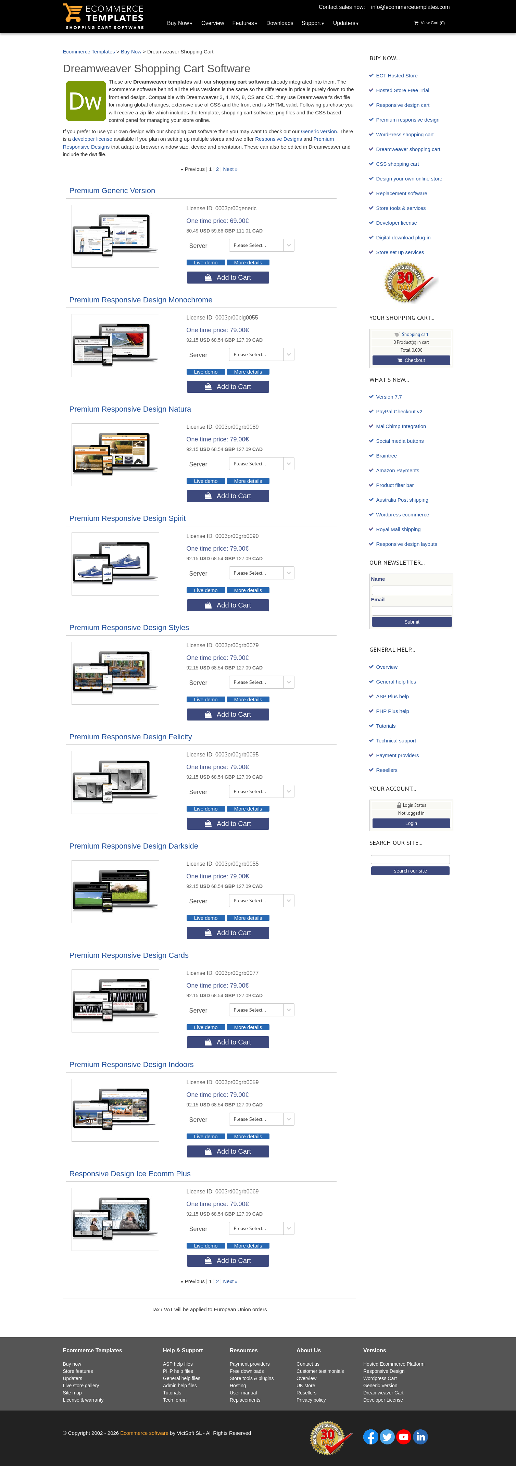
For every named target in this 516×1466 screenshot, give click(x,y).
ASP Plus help (392, 696)
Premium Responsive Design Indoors (132, 1064)
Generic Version (380, 1385)
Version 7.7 (389, 397)
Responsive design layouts (406, 544)
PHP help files (178, 1371)
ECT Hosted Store (397, 75)
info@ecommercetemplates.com (410, 7)
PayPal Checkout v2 (399, 411)
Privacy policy (311, 1400)
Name (378, 579)
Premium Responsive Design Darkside (134, 846)
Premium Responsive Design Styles (129, 627)
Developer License (383, 1400)
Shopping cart (415, 334)
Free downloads (247, 1371)
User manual (243, 1392)
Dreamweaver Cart (383, 1392)
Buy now (72, 1364)
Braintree (386, 456)
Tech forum (175, 1400)
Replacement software (401, 193)
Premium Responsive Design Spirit (128, 518)
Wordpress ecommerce (402, 514)
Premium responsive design (408, 120)
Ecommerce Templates (89, 51)
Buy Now (178, 23)
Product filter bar (395, 485)
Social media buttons (400, 441)
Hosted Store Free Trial (402, 90)
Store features (78, 1371)
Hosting (238, 1385)
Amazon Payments (397, 470)
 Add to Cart (228, 277)
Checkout (411, 360)
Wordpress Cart (380, 1378)
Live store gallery (81, 1385)
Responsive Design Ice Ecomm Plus (130, 1173)
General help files (396, 682)
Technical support (396, 740)
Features (243, 23)
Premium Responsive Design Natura (130, 409)
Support (311, 23)
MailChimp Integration (401, 426)
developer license (92, 139)
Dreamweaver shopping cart (408, 149)
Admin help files (180, 1385)
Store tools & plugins (252, 1378)
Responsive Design (384, 1371)
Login (411, 823)
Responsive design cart (403, 105)
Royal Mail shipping (398, 529)
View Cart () (429, 23)
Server (198, 245)
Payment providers (397, 755)
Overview (212, 23)
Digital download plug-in (403, 237)
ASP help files (178, 1364)
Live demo (206, 262)
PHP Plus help (392, 711)
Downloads (279, 23)
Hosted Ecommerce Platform (394, 1364)
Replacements (245, 1400)
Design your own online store (409, 178)
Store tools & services (401, 208)
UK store (306, 1385)
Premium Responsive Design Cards (129, 955)
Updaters (344, 23)
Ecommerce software (144, 1433)
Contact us (308, 1364)
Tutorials (386, 726)
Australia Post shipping (402, 500)
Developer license (396, 223)
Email (378, 599)
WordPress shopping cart (405, 134)
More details (248, 262)
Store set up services (400, 252)
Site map (72, 1392)
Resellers (387, 770)
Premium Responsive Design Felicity (131, 736)
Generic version (319, 131)
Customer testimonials (320, 1371)
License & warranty (83, 1400)
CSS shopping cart (397, 164)
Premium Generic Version (112, 190)
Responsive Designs (278, 139)
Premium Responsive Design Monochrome (141, 300)
